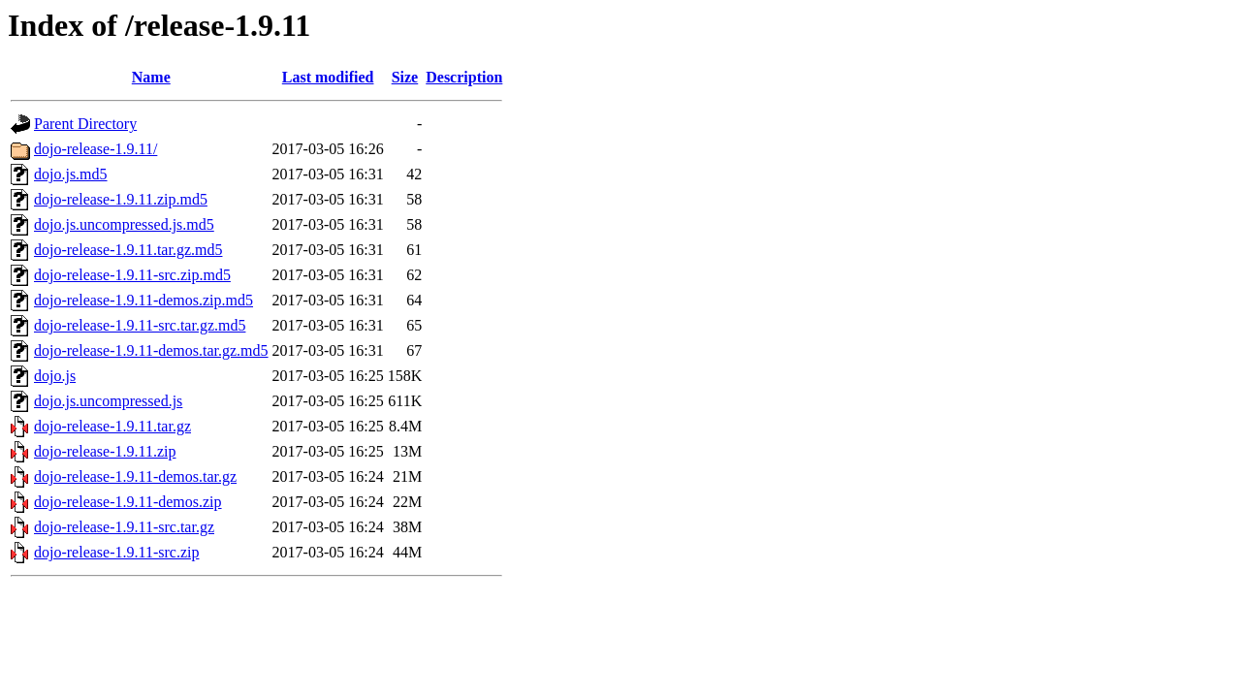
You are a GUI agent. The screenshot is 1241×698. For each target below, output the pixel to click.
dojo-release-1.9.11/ (95, 149)
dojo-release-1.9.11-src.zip (116, 552)
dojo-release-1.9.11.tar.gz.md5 (128, 249)
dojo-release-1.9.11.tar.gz (112, 426)
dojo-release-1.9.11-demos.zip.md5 (143, 300)
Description (464, 77)
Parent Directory (85, 123)
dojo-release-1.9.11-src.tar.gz (124, 527)
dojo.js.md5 (71, 174)
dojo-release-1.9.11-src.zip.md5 (132, 275)
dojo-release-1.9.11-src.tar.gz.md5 (139, 325)
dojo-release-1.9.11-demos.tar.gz (135, 476)
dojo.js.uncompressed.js (108, 401)
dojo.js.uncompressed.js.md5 (124, 224)
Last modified (328, 77)
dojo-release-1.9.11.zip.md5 (120, 199)
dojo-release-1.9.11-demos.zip (128, 501)
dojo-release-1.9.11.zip (104, 451)
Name (151, 77)
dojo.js (55, 375)
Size (405, 77)
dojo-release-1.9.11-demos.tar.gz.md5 (151, 350)
